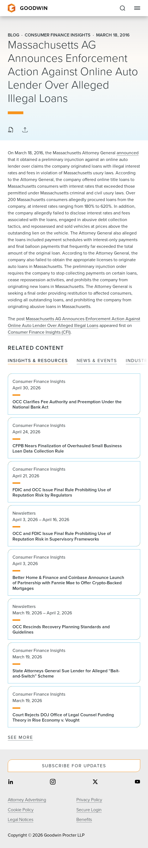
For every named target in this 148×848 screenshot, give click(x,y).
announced (128, 153)
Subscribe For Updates (74, 766)
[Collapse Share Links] (25, 130)
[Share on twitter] (95, 782)
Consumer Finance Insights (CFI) (39, 332)
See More (20, 737)
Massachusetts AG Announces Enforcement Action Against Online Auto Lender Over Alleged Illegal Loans (74, 322)
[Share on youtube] (137, 782)
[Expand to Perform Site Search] (122, 8)
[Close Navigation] (137, 8)
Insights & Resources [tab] (38, 361)
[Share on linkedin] (10, 782)
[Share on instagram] (53, 782)
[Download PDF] (10, 130)
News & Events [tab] (97, 361)
